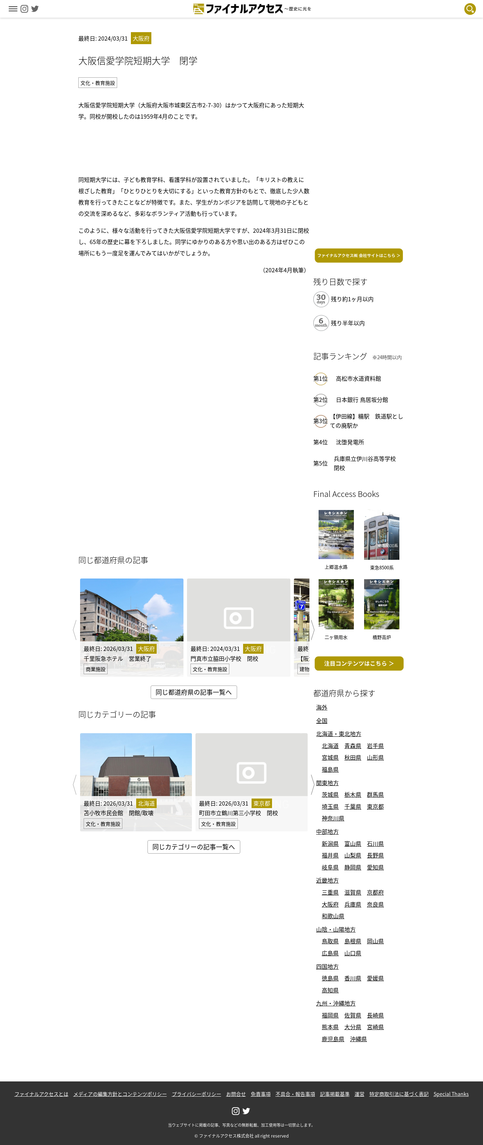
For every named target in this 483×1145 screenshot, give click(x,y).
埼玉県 (330, 806)
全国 (321, 720)
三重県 (330, 892)
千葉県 (352, 806)
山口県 (352, 953)
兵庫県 (352, 904)
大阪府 (330, 904)
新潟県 (330, 843)
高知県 (330, 990)
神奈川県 (333, 818)
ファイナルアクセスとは (41, 1093)
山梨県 (352, 855)
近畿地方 (327, 880)
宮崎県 (375, 1026)
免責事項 (261, 1093)
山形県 (375, 757)
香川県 (352, 978)
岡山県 (375, 941)
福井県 (330, 855)
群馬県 (375, 794)
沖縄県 (358, 1038)
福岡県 (330, 1015)
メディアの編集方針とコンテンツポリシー (120, 1093)
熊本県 (330, 1026)
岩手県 (375, 745)
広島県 (330, 953)
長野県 (375, 855)
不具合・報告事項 (295, 1093)
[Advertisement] (194, 146)
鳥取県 (330, 941)
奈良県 (375, 904)
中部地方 (327, 831)
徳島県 (330, 978)
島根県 (352, 941)
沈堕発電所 (350, 442)
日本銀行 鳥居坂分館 (362, 399)
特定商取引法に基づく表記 (399, 1093)
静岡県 (352, 867)
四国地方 (327, 966)
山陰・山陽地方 (336, 929)
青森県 (352, 745)
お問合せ (236, 1093)
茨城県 (330, 794)
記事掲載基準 (335, 1093)
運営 (359, 1093)
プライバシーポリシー (196, 1093)
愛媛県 (375, 978)
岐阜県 (330, 867)
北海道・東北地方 (338, 733)
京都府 (375, 892)
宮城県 (330, 757)
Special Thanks (451, 1093)
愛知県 (375, 867)
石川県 (375, 843)
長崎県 (375, 1015)
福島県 (330, 769)
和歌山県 (333, 916)
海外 (321, 707)
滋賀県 (352, 892)
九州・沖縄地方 (336, 1003)
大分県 (352, 1026)
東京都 (375, 806)
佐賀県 (352, 1015)
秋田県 (352, 757)
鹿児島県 (333, 1038)
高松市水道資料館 (358, 378)
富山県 (352, 843)
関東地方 (327, 782)
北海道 (330, 745)
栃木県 (352, 794)
